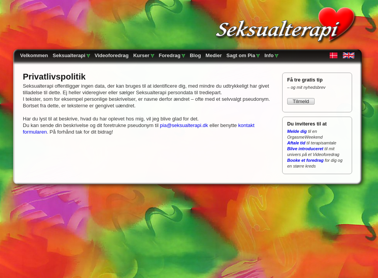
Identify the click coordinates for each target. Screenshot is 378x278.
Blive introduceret (305, 148)
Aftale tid (296, 143)
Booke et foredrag (305, 160)
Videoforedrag (112, 55)
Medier (214, 55)
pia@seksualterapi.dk (184, 125)
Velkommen (34, 55)
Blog (195, 55)
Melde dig (297, 131)
